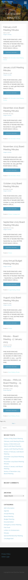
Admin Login (5, 557)
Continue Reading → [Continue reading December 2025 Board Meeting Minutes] (12, 133)
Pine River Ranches (7, 2)
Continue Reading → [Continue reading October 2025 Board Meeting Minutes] (12, 208)
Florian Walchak (7, 346)
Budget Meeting (12, 289)
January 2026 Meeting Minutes (13, 449)
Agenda (6, 511)
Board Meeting (20, 58)
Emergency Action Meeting (12, 524)
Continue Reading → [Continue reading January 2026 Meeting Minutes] (12, 92)
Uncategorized (16, 214)
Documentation (9, 522)
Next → (14, 423)
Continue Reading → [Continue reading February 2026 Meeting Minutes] (12, 52)
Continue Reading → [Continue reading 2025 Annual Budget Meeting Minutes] (12, 284)
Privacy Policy (5, 554)
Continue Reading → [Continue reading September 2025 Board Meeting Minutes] (12, 247)
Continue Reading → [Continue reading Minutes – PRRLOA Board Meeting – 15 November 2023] (12, 410)
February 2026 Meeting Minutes (14, 441)
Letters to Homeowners (11, 530)
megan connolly (7, 34)
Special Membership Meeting (13, 536)
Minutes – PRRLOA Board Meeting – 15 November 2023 (12, 383)
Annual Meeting (9, 513)
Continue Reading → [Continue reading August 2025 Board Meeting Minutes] (12, 323)
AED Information (12, 58)
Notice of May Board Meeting (13, 438)
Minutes (5, 59)
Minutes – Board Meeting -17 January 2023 (12, 339)
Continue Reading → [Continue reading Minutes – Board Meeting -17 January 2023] (12, 366)
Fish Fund (7, 527)
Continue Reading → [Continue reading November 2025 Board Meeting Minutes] (12, 170)
